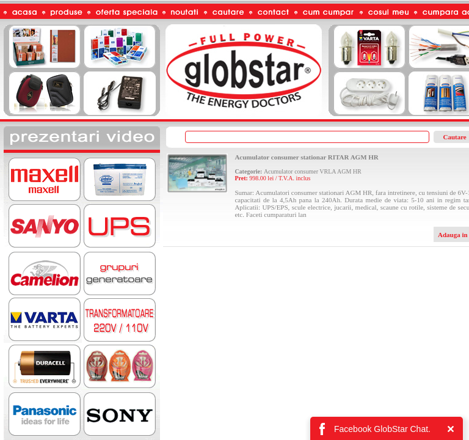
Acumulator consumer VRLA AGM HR (313, 171)
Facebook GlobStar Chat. (382, 429)
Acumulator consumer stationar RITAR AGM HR (306, 157)
